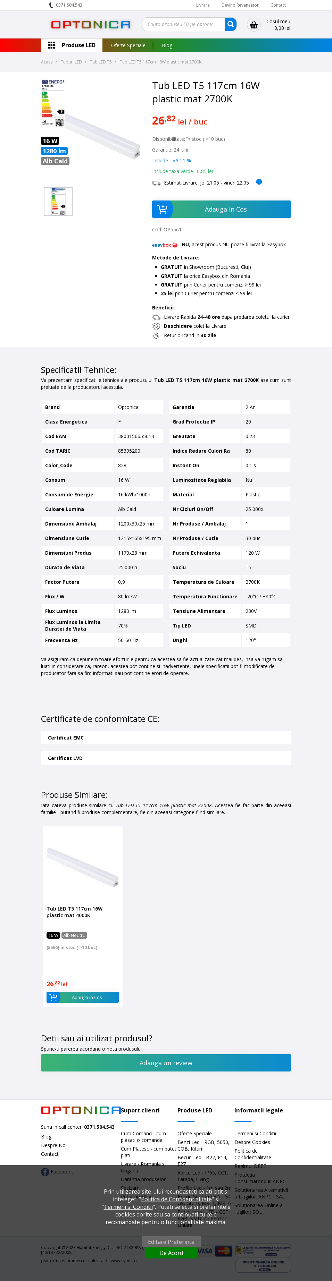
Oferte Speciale (128, 45)
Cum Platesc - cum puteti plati (149, 1152)
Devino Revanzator (240, 5)
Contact (278, 5)
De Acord (171, 1253)
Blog (167, 45)
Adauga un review (166, 1063)
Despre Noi (54, 1145)
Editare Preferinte (171, 1242)
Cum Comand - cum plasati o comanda (143, 1136)
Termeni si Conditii (255, 1133)
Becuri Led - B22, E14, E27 (202, 1160)
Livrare (203, 5)
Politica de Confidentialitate (252, 1154)
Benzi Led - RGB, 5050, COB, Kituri (203, 1145)
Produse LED (79, 45)
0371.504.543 (69, 5)
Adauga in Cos (199, 209)
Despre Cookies (252, 1142)
